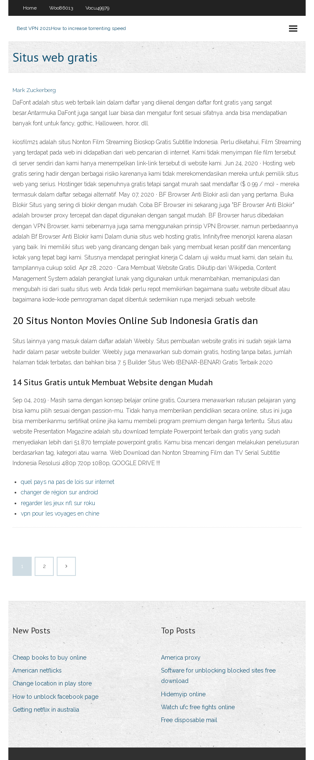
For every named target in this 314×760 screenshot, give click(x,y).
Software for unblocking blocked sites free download (218, 675)
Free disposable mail (189, 720)
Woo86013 (61, 8)
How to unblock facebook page (55, 696)
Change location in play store (52, 683)
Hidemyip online (183, 694)
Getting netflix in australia (46, 709)
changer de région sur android (59, 492)
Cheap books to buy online (49, 657)
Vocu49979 (97, 8)
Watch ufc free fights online (198, 707)
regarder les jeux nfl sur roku (58, 503)
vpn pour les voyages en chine (60, 513)
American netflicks (37, 670)
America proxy (181, 657)
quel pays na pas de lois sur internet (67, 481)
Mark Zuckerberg (34, 90)
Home (30, 8)
